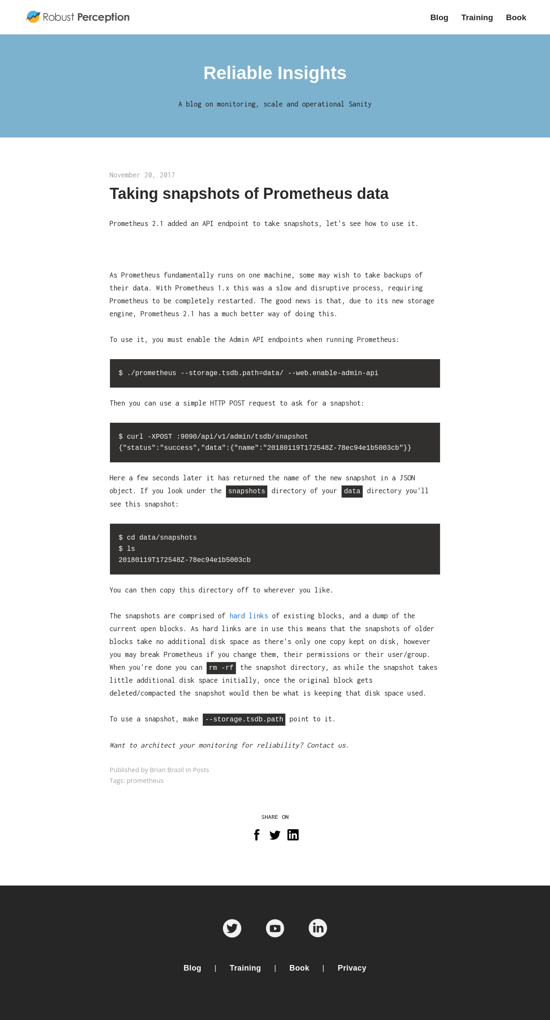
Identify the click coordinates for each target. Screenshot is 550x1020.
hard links (248, 616)
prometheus (145, 780)
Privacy (352, 968)
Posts (201, 769)
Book (300, 968)
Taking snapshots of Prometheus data (249, 193)
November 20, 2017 (142, 175)
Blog (192, 968)
